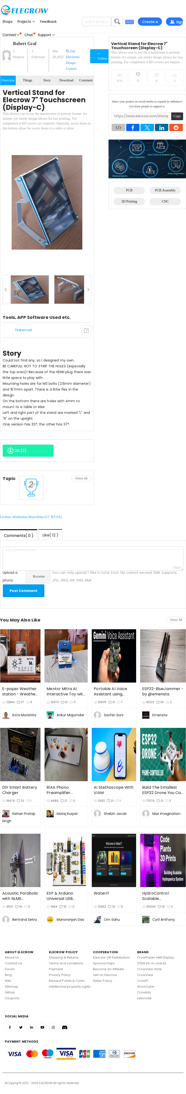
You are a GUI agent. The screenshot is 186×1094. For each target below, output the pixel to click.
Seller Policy (102, 980)
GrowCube (146, 986)
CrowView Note (149, 969)
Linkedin (33, 1027)
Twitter (21, 1027)
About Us (12, 957)
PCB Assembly (165, 190)
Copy (177, 116)
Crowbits (144, 992)
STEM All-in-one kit (151, 963)
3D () (17, 452)
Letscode (144, 998)
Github (10, 992)
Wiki (8, 980)
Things (27, 80)
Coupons (12, 998)
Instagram (56, 1027)
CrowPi (142, 980)
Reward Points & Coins (67, 980)
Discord (67, 1027)
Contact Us (13, 963)
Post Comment (24, 590)
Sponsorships (104, 963)
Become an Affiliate (108, 969)
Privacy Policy (59, 975)
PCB (129, 190)
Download (66, 80)
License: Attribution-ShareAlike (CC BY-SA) (31, 517)
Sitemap (11, 986)
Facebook (10, 1027)
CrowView (145, 975)
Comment (86, 80)
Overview (8, 80)
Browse (39, 576)
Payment (56, 969)
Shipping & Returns (64, 957)
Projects (26, 21)
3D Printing (129, 201)
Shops (7, 21)
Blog (8, 975)
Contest (12, 34)
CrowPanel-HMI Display (155, 957)
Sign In (176, 23)
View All (81, 478)
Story (47, 80)
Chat (29, 34)
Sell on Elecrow (105, 975)
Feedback (48, 21)
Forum (10, 969)
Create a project (150, 22)
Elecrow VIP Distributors (111, 957)
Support (46, 34)
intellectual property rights (70, 986)
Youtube (44, 1027)
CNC (165, 201)
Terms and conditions (66, 963)
